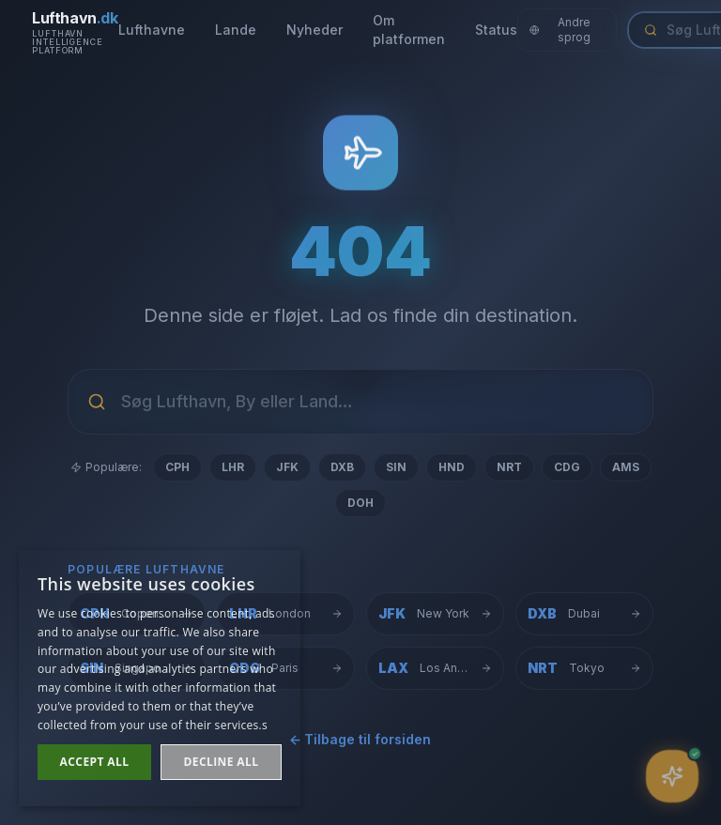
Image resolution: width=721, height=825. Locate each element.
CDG (567, 467)
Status (496, 30)
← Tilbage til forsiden (360, 740)
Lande (235, 30)
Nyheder (314, 30)
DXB (342, 467)
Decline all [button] (221, 762)
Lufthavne (151, 30)
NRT (509, 467)
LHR (233, 467)
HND (451, 467)
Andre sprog (560, 29)
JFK (287, 467)
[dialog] (159, 678)
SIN (396, 467)
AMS (625, 467)
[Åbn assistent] (672, 776)
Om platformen (409, 29)
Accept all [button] (95, 762)
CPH (177, 467)
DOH (360, 503)
